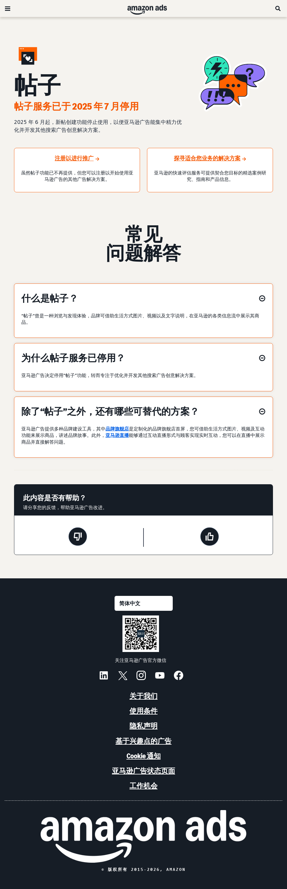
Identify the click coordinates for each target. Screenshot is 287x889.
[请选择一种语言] (144, 603)
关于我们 (143, 696)
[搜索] (278, 8)
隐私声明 (143, 726)
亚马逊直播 (117, 435)
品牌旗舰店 (117, 429)
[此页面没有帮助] (77, 537)
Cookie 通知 (144, 756)
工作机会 (143, 785)
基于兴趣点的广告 (143, 741)
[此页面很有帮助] (209, 537)
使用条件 (143, 711)
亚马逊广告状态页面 (143, 771)
